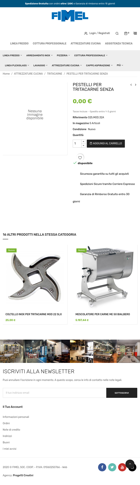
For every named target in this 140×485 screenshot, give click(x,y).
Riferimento (80, 117)
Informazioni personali (16, 417)
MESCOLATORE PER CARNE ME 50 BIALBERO (102, 314)
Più (119, 65)
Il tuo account (13, 407)
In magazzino (81, 123)
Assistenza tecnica (119, 43)
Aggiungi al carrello (106, 143)
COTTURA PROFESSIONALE (49, 43)
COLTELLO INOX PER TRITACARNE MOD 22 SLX (33, 314)
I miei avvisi (9, 448)
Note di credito (11, 429)
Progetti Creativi (23, 475)
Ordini (6, 423)
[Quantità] (77, 144)
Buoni (6, 442)
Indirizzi (7, 436)
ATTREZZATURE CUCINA (86, 43)
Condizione (79, 129)
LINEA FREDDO (19, 43)
